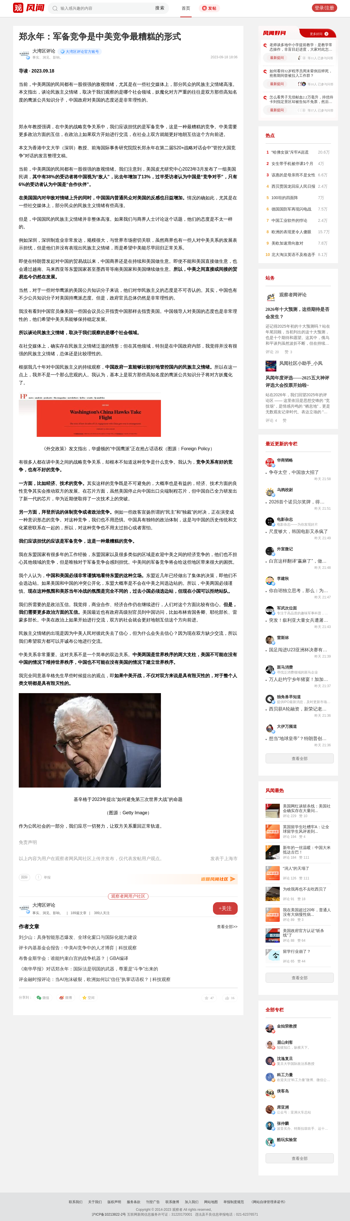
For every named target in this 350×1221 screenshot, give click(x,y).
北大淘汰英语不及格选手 (293, 254)
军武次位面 (287, 608)
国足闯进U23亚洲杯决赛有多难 (299, 649)
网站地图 (211, 1202)
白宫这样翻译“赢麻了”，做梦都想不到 (299, 561)
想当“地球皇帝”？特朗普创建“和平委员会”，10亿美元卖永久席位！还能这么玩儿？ (299, 738)
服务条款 (133, 1202)
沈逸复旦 (285, 1059)
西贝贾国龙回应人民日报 (293, 186)
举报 (47, 877)
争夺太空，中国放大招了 (294, 472)
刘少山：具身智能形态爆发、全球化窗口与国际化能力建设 (78, 937)
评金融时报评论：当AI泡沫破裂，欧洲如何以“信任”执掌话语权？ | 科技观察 (95, 979)
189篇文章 (78, 913)
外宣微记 (285, 549)
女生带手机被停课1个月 (293, 163)
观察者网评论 (292, 294)
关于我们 (95, 1202)
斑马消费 (285, 667)
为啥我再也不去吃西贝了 (305, 889)
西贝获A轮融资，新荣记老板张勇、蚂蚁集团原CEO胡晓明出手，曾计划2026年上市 (299, 708)
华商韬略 (285, 460)
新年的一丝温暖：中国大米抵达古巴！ (307, 849)
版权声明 (114, 1202)
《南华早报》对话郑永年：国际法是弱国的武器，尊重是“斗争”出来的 (88, 968)
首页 (186, 8)
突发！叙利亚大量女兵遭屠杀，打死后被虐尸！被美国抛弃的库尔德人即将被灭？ (299, 620)
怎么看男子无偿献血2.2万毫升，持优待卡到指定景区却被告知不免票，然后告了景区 (301, 99)
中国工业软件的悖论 (289, 220)
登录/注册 (324, 7)
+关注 (225, 908)
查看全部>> (227, 926)
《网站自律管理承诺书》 (268, 1202)
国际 (24, 877)
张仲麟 (283, 1123)
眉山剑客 (285, 1042)
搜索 (160, 8)
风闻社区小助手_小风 (300, 363)
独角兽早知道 (289, 697)
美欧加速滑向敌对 (287, 243)
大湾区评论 (43, 51)
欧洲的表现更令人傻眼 (291, 232)
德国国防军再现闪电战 (291, 209)
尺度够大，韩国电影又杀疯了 (298, 531)
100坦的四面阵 (285, 197)
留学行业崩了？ (297, 951)
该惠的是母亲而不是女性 (293, 175)
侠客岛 (283, 1091)
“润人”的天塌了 (296, 868)
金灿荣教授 (287, 1026)
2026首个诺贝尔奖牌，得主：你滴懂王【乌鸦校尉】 (299, 501)
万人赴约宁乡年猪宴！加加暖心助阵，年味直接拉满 (299, 679)
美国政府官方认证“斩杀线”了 (303, 932)
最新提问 (277, 58)
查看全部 (300, 758)
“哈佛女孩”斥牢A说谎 (290, 152)
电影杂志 (285, 519)
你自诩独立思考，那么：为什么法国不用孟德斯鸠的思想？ (299, 590)
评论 (272, 352)
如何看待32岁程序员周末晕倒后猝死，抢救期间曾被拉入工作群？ (301, 73)
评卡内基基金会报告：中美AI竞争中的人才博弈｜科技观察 (78, 947)
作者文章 (29, 926)
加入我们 (191, 1202)
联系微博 (172, 1202)
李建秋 (283, 579)
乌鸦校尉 (285, 490)
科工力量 (285, 1075)
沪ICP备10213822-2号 (109, 1214)
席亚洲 (283, 1107)
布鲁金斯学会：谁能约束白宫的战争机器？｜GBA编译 (74, 958)
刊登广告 (153, 1202)
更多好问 (316, 34)
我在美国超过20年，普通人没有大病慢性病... (307, 912)
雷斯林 (283, 638)
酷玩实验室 (287, 1140)
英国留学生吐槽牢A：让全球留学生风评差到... (306, 829)
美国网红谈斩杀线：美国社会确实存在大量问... (307, 808)
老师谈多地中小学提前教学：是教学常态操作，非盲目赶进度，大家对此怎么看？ (301, 47)
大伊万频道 (287, 726)
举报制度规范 (233, 1202)
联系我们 (75, 1202)
